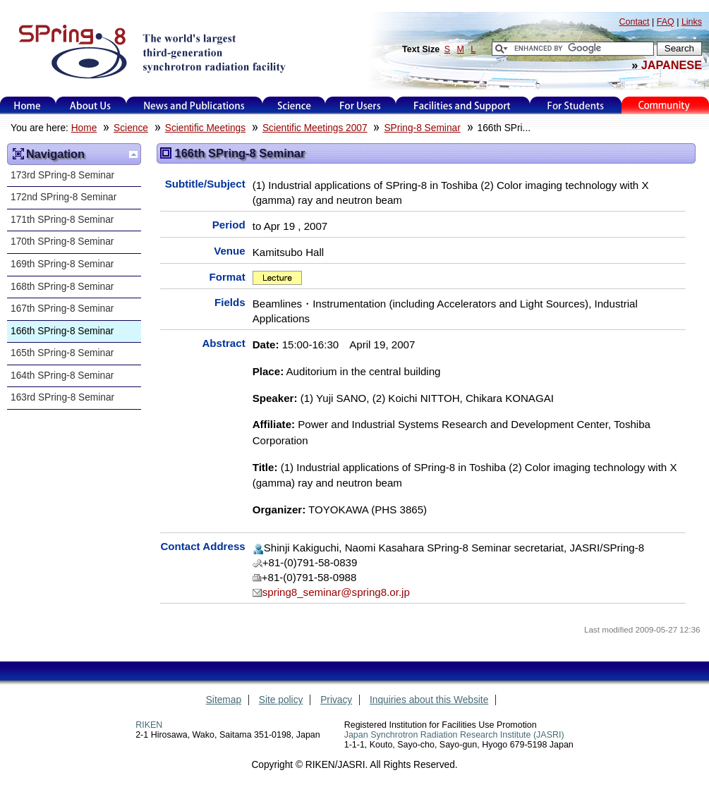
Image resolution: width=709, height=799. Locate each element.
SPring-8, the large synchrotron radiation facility (150, 51)
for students (576, 105)
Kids (665, 105)
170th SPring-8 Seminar (62, 241)
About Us (90, 105)
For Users (360, 105)
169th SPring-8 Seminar (62, 264)
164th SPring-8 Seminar (62, 375)
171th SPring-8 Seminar (62, 219)
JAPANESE (671, 65)
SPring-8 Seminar (422, 128)
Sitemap (223, 700)
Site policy (281, 700)
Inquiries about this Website (429, 700)
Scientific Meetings (205, 128)
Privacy (336, 700)
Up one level (133, 154)
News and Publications (194, 105)
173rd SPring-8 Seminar (62, 175)
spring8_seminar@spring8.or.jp (336, 592)
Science (294, 105)
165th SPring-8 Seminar (62, 353)
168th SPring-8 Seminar (62, 286)
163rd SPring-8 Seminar (62, 397)
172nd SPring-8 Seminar (63, 197)
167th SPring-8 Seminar (62, 308)
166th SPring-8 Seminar (62, 331)
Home (27, 105)
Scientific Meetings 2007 (315, 128)
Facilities (462, 105)
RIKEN (148, 725)
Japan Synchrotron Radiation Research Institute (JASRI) (454, 735)
